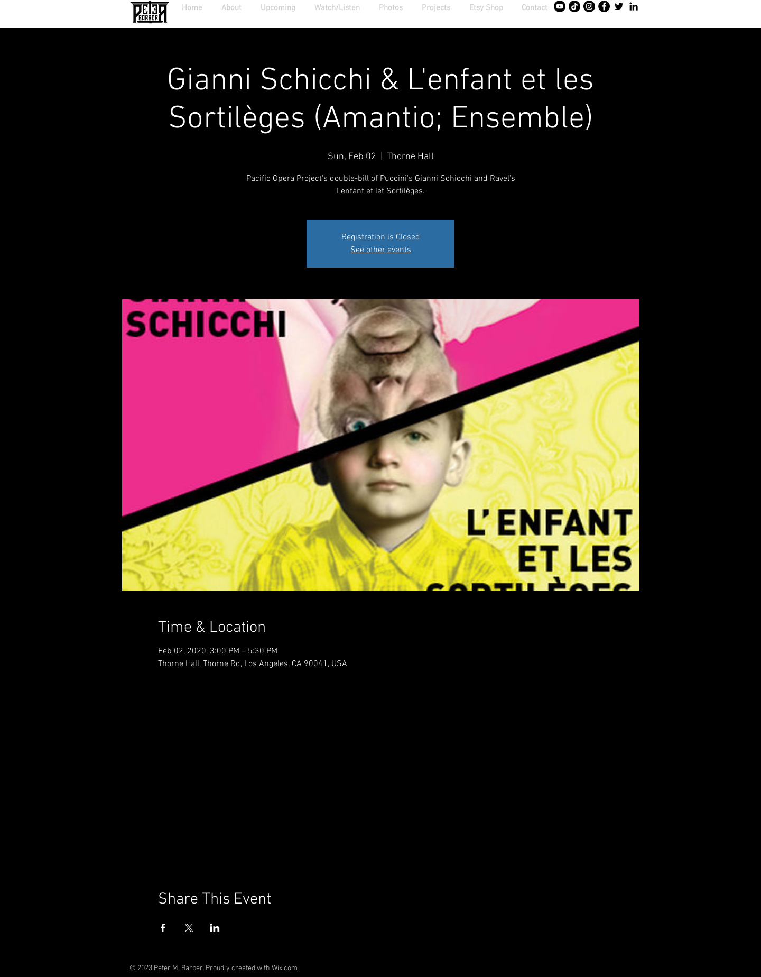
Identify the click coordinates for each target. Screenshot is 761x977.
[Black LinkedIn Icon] (633, 6)
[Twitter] (619, 6)
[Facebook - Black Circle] (604, 6)
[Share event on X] (189, 928)
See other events (380, 250)
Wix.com (285, 968)
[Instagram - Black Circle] (589, 6)
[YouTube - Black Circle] (559, 6)
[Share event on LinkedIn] (215, 928)
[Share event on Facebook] (163, 928)
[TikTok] (574, 6)
